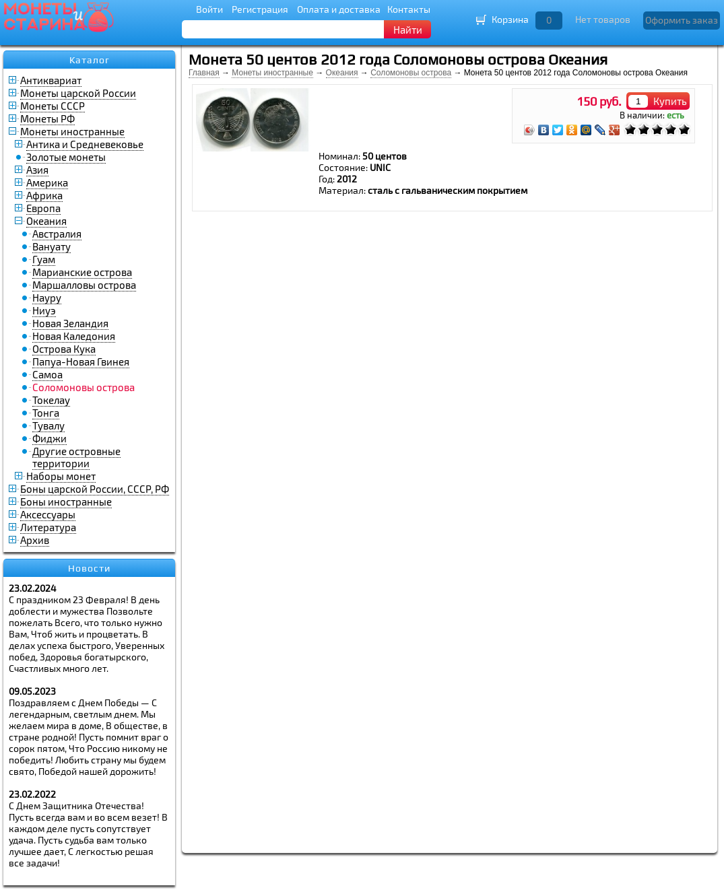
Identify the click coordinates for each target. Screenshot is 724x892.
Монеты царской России (78, 93)
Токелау (51, 400)
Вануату (51, 246)
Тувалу (48, 425)
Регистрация (260, 9)
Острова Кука (64, 349)
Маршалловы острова (84, 285)
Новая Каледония (73, 336)
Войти (209, 9)
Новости (89, 568)
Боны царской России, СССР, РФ (94, 489)
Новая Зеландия (70, 323)
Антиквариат (50, 80)
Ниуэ (44, 310)
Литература (48, 527)
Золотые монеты (66, 157)
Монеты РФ (47, 118)
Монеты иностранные (72, 131)
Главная (204, 72)
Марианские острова (82, 272)
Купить (670, 101)
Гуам (43, 259)
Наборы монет (61, 476)
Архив (34, 540)
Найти (407, 30)
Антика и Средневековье (84, 144)
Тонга (45, 413)
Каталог (89, 60)
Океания (46, 221)
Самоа (47, 374)
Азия (37, 170)
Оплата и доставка (339, 9)
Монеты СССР (52, 106)
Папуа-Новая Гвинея (80, 361)
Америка (47, 182)
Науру (46, 297)
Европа (43, 208)
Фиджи (49, 438)
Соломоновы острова (410, 72)
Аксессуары (47, 514)
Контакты (408, 9)
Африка (44, 195)
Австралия (56, 234)
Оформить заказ (681, 20)
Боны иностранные (66, 501)
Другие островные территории (76, 457)
